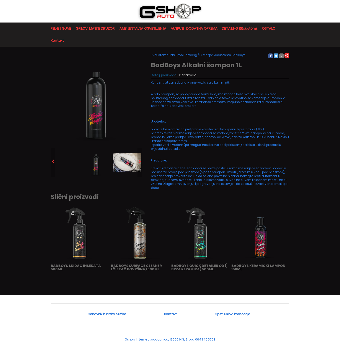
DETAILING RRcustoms (240, 28)
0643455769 (205, 339)
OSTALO (268, 28)
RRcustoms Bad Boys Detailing (174, 55)
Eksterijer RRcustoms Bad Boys (222, 55)
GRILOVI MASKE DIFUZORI (95, 28)
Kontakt (57, 40)
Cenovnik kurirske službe (107, 314)
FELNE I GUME (61, 28)
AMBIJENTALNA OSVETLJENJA (142, 28)
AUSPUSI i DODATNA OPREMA (194, 28)
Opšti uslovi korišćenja (232, 314)
